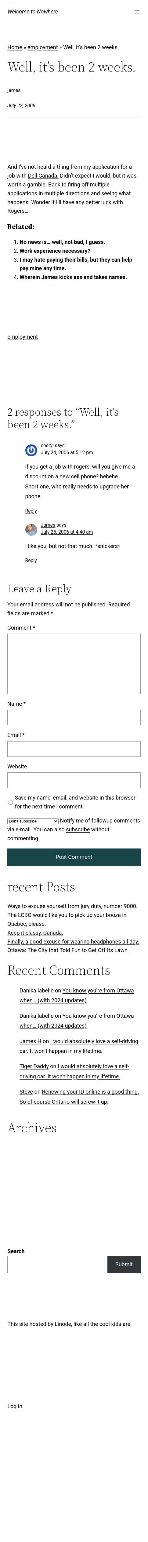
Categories (20, 1147)
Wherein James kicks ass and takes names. (73, 277)
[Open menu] (137, 12)
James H (31, 1041)
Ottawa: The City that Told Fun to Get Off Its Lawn (67, 950)
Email (16, 735)
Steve (26, 1091)
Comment (21, 627)
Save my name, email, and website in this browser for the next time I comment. (75, 802)
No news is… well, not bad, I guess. (62, 242)
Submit (124, 1185)
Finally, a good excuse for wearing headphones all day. (73, 941)
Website (17, 766)
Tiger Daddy (34, 1066)
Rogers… (17, 211)
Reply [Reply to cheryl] (31, 510)
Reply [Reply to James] (31, 560)
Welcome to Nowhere (32, 11)
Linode (63, 1245)
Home (14, 47)
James (48, 525)
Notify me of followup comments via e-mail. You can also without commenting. (73, 829)
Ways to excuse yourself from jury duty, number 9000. (72, 906)
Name (16, 704)
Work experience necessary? (55, 251)
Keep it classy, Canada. (35, 932)
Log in (14, 1327)
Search (15, 1172)
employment (42, 47)
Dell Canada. (43, 175)
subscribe (78, 829)
